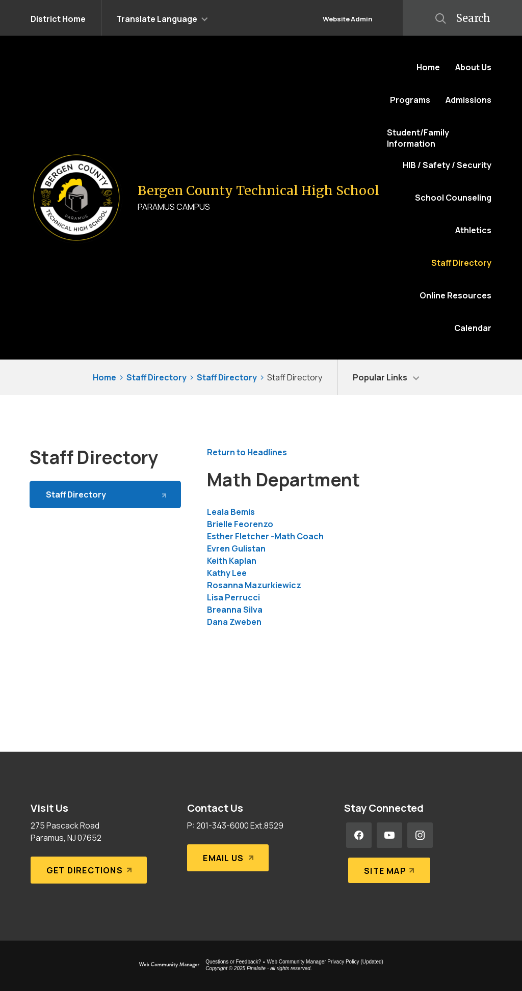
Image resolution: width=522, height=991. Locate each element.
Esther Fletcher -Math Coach (265, 536)
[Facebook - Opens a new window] (359, 835)
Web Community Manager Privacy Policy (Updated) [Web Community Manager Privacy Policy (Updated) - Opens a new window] (325, 962)
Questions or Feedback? (233, 962)
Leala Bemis (231, 511)
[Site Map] (387, 865)
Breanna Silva (235, 609)
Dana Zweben (234, 621)
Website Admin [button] (347, 18)
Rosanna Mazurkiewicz (254, 585)
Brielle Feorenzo (240, 524)
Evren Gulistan (236, 548)
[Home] (428, 67)
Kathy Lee (227, 573)
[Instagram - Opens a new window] (420, 835)
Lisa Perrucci (233, 597)
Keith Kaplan (231, 560)
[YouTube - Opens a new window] (389, 835)
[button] (162, 18)
